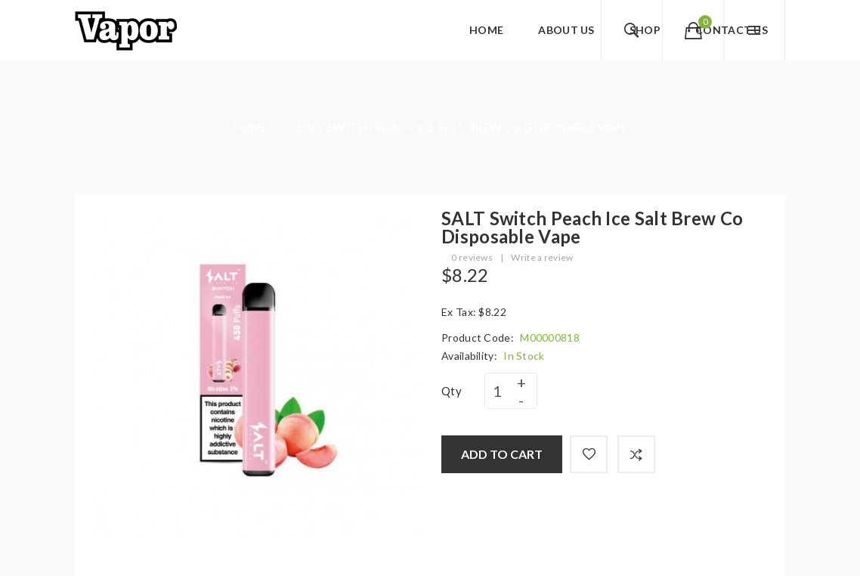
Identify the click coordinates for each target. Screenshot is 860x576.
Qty (451, 391)
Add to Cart (502, 454)
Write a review (542, 257)
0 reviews (472, 257)
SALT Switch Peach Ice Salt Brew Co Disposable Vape (462, 127)
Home (250, 127)
